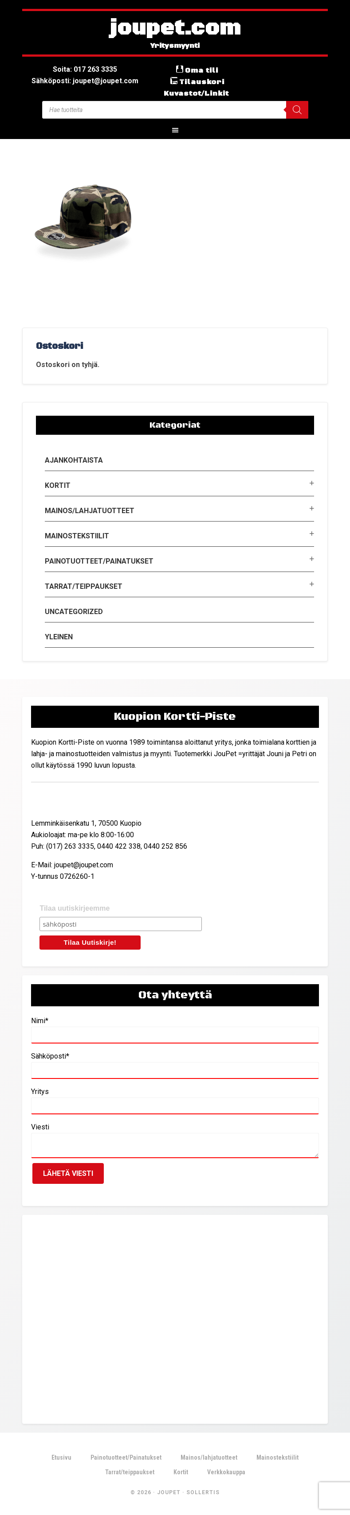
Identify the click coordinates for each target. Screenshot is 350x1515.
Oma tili (201, 70)
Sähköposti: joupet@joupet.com (84, 81)
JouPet (169, 1492)
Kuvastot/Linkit (196, 93)
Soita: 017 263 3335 (85, 69)
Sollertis (203, 1492)
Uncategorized (74, 611)
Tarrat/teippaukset (83, 586)
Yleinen (59, 637)
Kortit (58, 485)
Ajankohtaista (74, 460)
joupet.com (175, 29)
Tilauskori (201, 81)
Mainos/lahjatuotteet (89, 510)
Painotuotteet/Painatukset (99, 561)
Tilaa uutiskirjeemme (74, 908)
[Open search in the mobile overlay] (175, 110)
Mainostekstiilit (77, 536)
